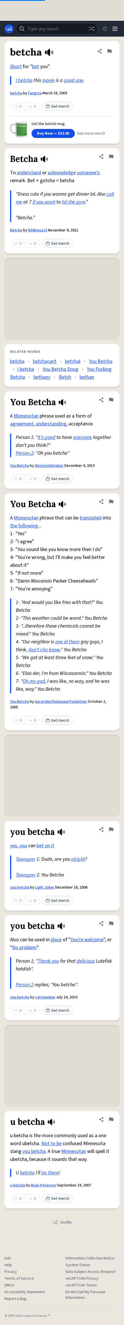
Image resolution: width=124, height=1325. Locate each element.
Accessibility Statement (24, 1292)
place (56, 939)
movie (48, 80)
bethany (41, 377)
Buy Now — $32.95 (53, 133)
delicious (86, 961)
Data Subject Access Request (90, 1272)
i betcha (25, 369)
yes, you (18, 845)
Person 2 (24, 453)
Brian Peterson (43, 1185)
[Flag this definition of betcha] (109, 51)
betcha (16, 93)
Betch (65, 377)
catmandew (45, 997)
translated (91, 517)
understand (29, 172)
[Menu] (115, 28)
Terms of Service (19, 1278)
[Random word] (91, 28)
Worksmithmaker (49, 466)
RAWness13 (37, 230)
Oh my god (34, 681)
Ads (7, 1258)
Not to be (51, 1143)
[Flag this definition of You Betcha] (111, 399)
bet (35, 66)
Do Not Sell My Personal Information (85, 1295)
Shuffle (62, 1222)
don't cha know (44, 649)
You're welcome (86, 939)
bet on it (45, 845)
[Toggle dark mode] (104, 28)
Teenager (25, 859)
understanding (51, 423)
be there (50, 1172)
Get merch (57, 106)
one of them (67, 641)
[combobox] (57, 28)
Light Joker (44, 887)
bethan (87, 377)
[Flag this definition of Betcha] (111, 156)
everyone (82, 437)
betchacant (45, 361)
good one (73, 80)
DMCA (9, 1285)
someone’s (88, 172)
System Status (78, 1265)
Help (8, 1265)
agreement (21, 423)
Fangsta (35, 93)
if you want (44, 202)
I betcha (24, 80)
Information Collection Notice (90, 1258)
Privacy (10, 1272)
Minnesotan (26, 416)
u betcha (17, 1185)
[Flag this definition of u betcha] (111, 1119)
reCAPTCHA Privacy (82, 1278)
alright (78, 859)
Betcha (16, 230)
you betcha (19, 887)
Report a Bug (15, 1299)
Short (16, 66)
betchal (72, 361)
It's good (46, 437)
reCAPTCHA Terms (81, 1285)
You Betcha (100, 361)
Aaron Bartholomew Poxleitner (61, 701)
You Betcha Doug (60, 369)
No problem (24, 947)
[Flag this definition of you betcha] (111, 829)
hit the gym (73, 202)
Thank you (48, 961)
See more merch (91, 133)
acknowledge (62, 172)
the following (24, 525)
